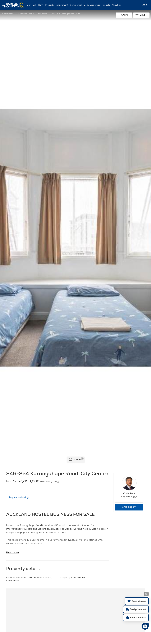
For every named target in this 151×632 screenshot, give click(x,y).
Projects (106, 5)
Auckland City (25, 14)
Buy (29, 5)
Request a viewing (18, 497)
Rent (40, 5)
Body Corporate (92, 5)
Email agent (129, 507)
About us (116, 5)
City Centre (41, 14)
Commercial (76, 5)
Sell (34, 5)
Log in (145, 5)
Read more (12, 553)
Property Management (56, 5)
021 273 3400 (129, 497)
